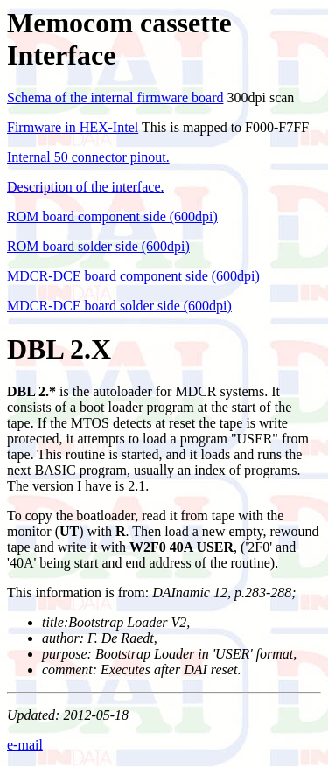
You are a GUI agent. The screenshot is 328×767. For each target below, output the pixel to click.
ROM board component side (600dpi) (112, 216)
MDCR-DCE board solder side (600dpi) (119, 305)
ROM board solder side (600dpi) (98, 246)
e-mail (25, 744)
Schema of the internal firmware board (115, 97)
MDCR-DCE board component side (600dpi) (133, 275)
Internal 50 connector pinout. (88, 157)
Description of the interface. (85, 186)
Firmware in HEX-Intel (72, 127)
